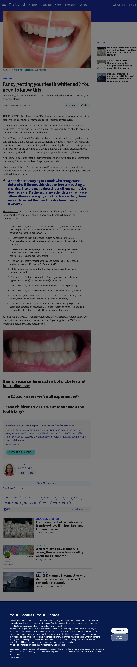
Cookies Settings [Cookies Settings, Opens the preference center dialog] (119, 637)
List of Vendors (16, 657)
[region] (68, 634)
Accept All (119, 631)
